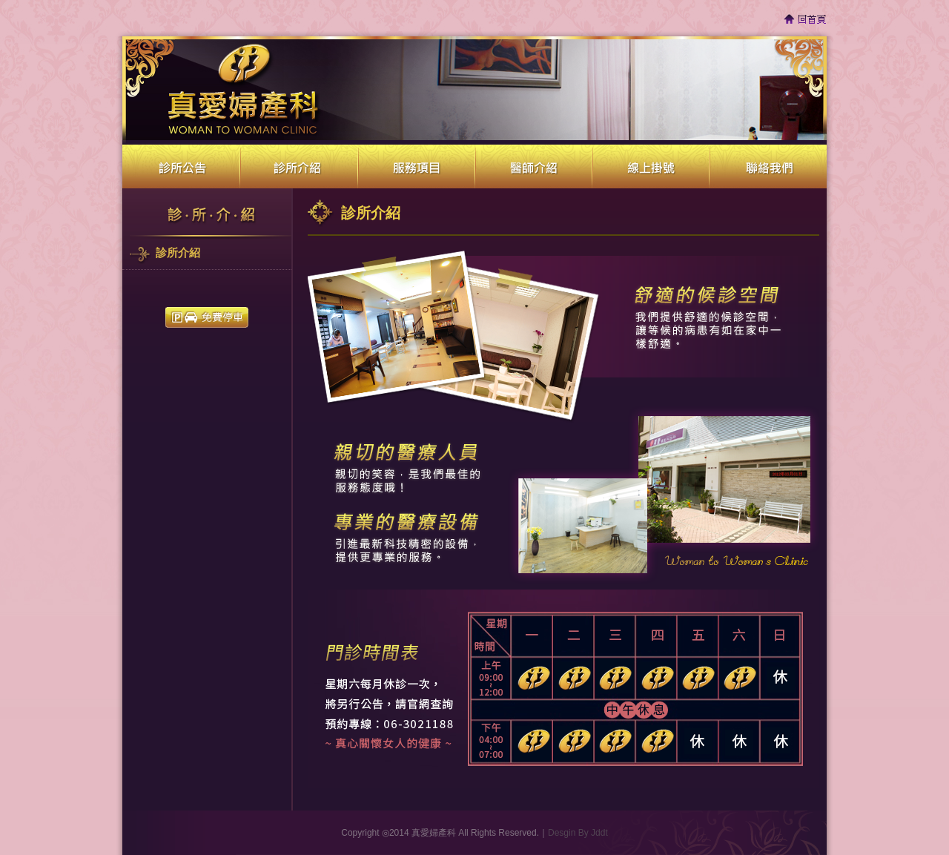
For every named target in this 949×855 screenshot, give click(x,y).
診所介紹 (178, 253)
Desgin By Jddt (578, 833)
